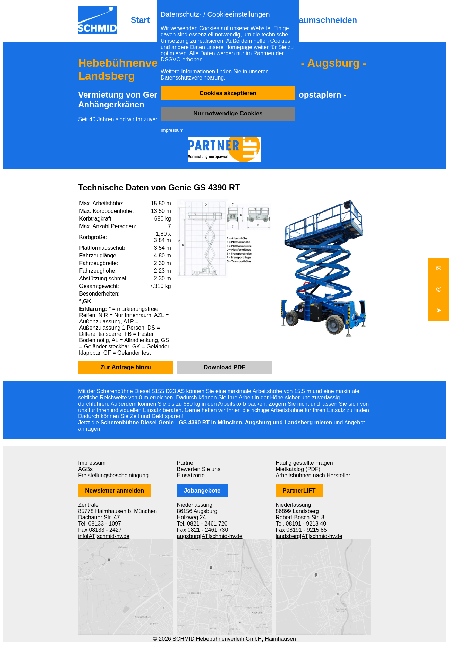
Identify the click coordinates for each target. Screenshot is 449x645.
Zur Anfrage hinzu (126, 367)
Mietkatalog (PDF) (298, 469)
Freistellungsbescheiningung (113, 475)
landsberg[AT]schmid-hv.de (309, 536)
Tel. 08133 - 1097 (99, 524)
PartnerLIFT (298, 490)
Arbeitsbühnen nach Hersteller (313, 475)
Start (140, 20)
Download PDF (224, 367)
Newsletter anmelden (114, 490)
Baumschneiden (325, 20)
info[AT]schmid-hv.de (103, 536)
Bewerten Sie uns (198, 469)
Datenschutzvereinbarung (192, 78)
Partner (186, 463)
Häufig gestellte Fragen (304, 463)
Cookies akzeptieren (228, 93)
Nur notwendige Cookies (227, 113)
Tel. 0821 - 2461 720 (202, 524)
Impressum (172, 130)
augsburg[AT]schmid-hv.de (210, 536)
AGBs (85, 469)
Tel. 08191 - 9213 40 (301, 524)
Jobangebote (202, 490)
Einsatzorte (191, 475)
